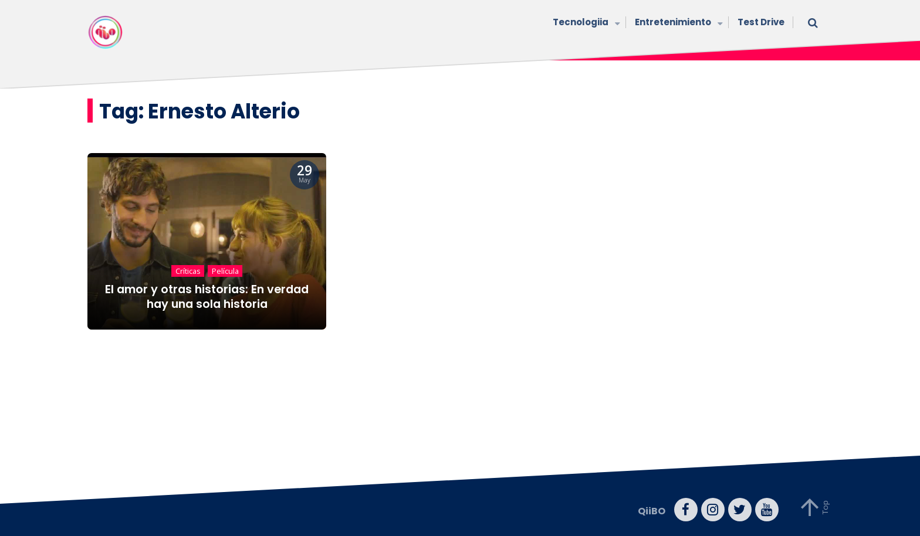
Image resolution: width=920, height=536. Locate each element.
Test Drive (761, 22)
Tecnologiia (585, 23)
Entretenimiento (677, 23)
